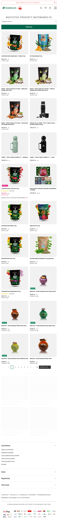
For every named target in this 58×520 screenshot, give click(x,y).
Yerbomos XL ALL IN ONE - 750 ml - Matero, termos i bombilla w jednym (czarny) (42, 123)
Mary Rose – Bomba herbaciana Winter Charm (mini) (13, 325)
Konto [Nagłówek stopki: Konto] (3, 472)
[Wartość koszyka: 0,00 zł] (50, 8)
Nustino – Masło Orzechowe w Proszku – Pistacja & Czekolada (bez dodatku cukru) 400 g (42, 89)
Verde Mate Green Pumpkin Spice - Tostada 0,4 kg (13, 56)
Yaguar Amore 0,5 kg (35, 225)
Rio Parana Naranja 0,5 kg (36, 56)
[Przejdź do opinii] (5, 191)
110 (37, 367)
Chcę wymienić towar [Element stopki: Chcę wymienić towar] (8, 461)
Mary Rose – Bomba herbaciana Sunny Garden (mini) (42, 325)
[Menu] (55, 8)
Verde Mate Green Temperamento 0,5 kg (10, 291)
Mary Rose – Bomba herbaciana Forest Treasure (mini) (43, 291)
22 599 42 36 (5, 494)
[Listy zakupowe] (45, 8)
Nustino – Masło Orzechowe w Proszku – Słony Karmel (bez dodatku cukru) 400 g (14, 123)
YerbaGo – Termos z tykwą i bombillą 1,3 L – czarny (42, 157)
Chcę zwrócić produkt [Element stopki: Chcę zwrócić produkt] (8, 458)
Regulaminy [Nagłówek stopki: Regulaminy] (5, 478)
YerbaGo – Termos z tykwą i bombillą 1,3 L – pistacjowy (14, 157)
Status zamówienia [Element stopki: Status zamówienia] (7, 449)
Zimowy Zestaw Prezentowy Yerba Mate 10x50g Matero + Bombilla (43, 189)
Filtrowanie (29, 27)
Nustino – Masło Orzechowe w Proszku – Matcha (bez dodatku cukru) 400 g (14, 89)
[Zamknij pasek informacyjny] (54, 3)
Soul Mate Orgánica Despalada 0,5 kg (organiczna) (42, 258)
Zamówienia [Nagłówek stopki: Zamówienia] (5, 446)
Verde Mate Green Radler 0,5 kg (8, 225)
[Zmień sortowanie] (29, 21)
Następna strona (44, 367)
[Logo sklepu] (11, 8)
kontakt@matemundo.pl (44, 494)
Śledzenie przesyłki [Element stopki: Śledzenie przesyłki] (7, 452)
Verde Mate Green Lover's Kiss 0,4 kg (10, 188)
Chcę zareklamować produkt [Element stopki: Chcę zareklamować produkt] (10, 455)
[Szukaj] (41, 8)
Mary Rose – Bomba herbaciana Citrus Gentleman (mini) (14, 358)
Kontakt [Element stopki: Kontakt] (3, 464)
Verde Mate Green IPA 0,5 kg (8, 258)
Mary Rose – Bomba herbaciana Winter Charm (41, 358)
